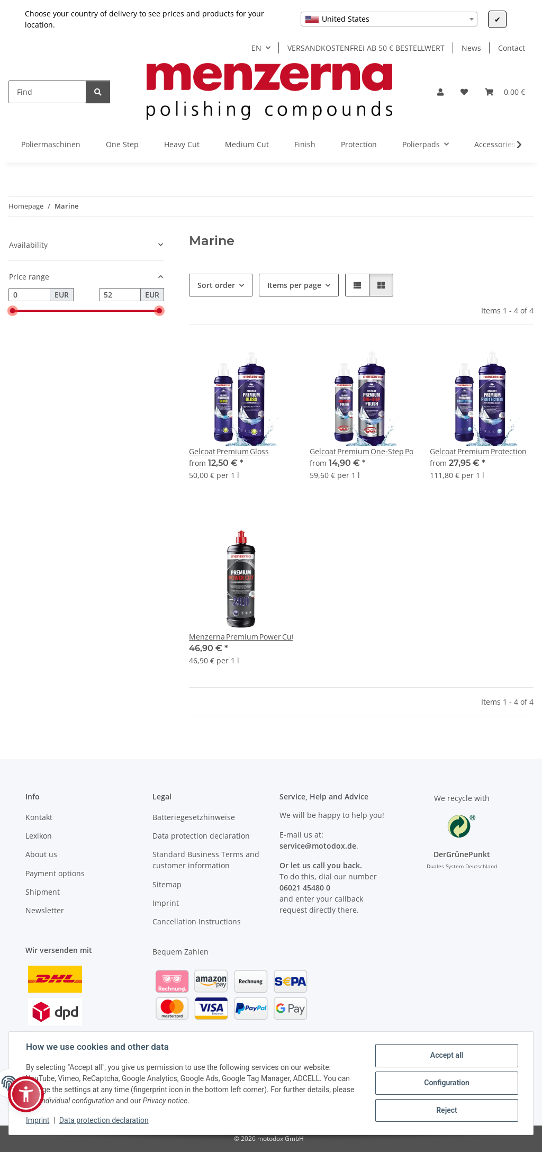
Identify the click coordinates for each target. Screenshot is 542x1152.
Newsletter (44, 910)
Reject (446, 1110)
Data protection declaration (104, 1120)
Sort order (216, 285)
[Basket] (505, 92)
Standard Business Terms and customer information (205, 859)
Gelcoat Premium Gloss (229, 451)
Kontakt (38, 817)
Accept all (446, 1055)
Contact (511, 48)
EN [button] (256, 48)
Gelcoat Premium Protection (478, 451)
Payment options (55, 873)
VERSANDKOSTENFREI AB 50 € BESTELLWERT (366, 48)
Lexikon (38, 836)
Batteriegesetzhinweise (193, 817)
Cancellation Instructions (196, 921)
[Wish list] (464, 92)
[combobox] (389, 19)
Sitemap (167, 884)
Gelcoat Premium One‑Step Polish (361, 451)
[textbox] (389, 19)
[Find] (47, 91)
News (471, 48)
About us (41, 854)
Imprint (37, 1120)
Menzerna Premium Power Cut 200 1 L (241, 637)
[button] (440, 92)
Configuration (446, 1082)
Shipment (42, 892)
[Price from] (29, 295)
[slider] (12, 310)
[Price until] (120, 295)
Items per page (294, 285)
